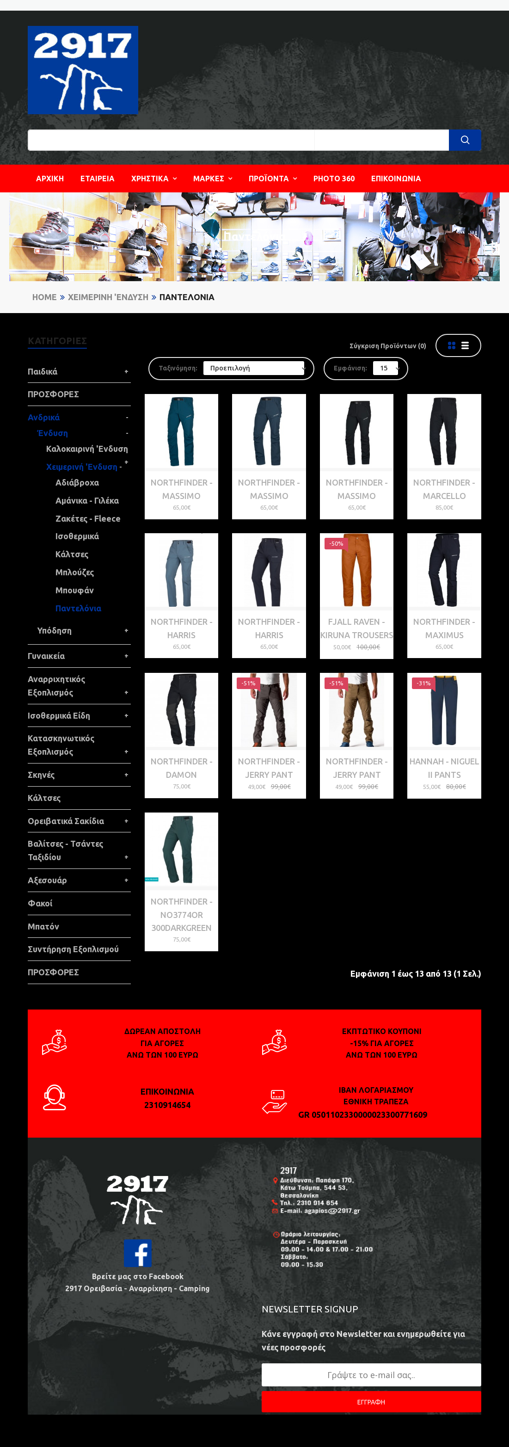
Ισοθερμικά (77, 536)
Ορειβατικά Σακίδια (66, 820)
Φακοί (40, 903)
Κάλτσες (71, 554)
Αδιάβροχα (77, 482)
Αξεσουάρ (47, 880)
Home (44, 297)
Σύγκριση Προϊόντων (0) (388, 346)
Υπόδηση (54, 630)
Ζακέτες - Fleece (88, 518)
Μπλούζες (74, 572)
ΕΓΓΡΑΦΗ (371, 1402)
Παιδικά (42, 371)
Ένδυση (52, 432)
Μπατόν (43, 926)
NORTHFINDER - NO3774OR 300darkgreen (182, 915)
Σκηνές (41, 774)
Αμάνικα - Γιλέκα (87, 500)
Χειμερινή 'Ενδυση (108, 297)
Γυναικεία (46, 655)
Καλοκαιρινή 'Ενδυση (87, 448)
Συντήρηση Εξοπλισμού (73, 949)
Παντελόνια (187, 297)
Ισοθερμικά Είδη (59, 715)
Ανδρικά (44, 417)
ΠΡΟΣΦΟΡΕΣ (53, 394)
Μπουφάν (74, 590)
